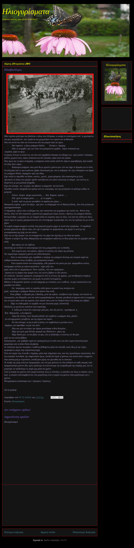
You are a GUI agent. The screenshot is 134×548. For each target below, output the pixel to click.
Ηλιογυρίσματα (25, 12)
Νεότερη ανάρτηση (13, 532)
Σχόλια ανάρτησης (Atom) (55, 540)
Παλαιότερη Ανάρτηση (84, 532)
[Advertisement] (49, 505)
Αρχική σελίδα (48, 532)
